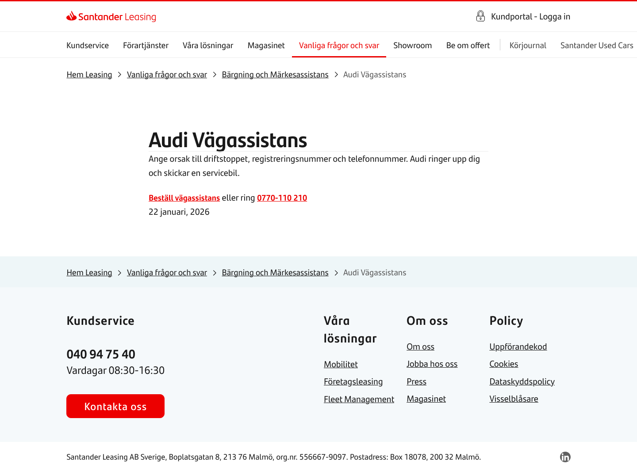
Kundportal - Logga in (531, 16)
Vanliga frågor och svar (339, 45)
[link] (74, 16)
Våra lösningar (208, 45)
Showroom (413, 45)
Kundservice (87, 45)
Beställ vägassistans (187, 197)
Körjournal (528, 45)
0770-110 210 (290, 197)
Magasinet (266, 45)
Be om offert (468, 45)
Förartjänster (146, 45)
